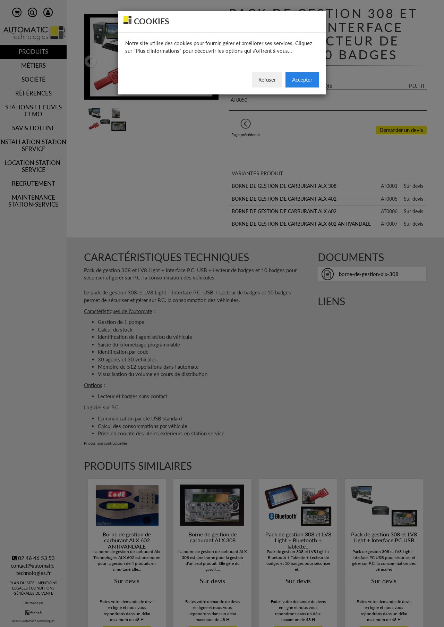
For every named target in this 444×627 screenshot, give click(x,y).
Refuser (267, 79)
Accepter (302, 79)
